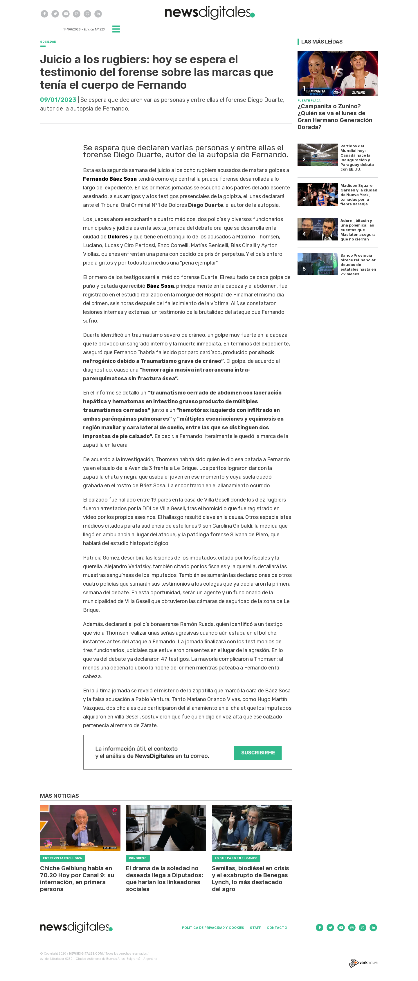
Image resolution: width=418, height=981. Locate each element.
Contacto (277, 928)
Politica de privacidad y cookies (213, 928)
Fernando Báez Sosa (110, 179)
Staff (255, 928)
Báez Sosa (160, 286)
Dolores (118, 237)
